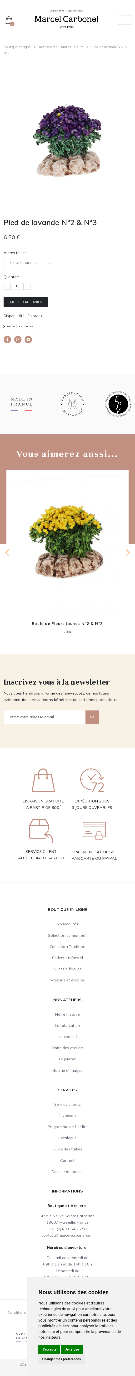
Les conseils (67, 1036)
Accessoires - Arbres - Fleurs (61, 47)
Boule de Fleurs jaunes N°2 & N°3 (67, 623)
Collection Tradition (67, 946)
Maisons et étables (67, 980)
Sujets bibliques (67, 968)
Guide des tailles (19, 326)
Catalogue (67, 1137)
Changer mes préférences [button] (61, 1359)
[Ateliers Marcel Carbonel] (66, 18)
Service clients (67, 1104)
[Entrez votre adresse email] (45, 717)
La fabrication (67, 1025)
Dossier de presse (67, 1171)
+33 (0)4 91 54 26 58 (44, 857)
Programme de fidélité (67, 1126)
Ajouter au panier (26, 302)
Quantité (11, 276)
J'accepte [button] (49, 1349)
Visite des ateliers (67, 1047)
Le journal (67, 1059)
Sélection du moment (67, 935)
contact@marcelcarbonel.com (68, 1235)
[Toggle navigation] (124, 20)
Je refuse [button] (72, 1349)
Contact (67, 1160)
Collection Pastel (67, 957)
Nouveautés (67, 924)
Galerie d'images (67, 1070)
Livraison (67, 1115)
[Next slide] (127, 552)
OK (92, 717)
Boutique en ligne (17, 47)
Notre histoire (67, 1014)
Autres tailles (15, 252)
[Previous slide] (7, 552)
